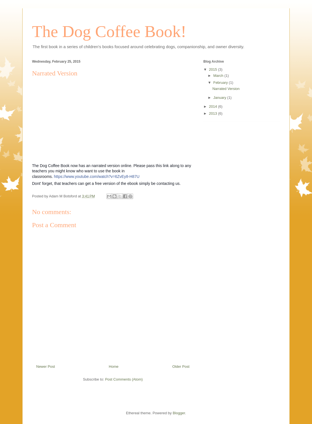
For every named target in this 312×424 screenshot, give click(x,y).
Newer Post (45, 366)
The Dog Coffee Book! (109, 31)
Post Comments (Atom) (124, 379)
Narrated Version (226, 89)
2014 (213, 106)
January (220, 97)
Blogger (179, 413)
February (221, 82)
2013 (213, 113)
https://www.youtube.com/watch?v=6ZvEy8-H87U (97, 176)
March (219, 75)
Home (114, 366)
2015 (213, 69)
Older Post (180, 366)
